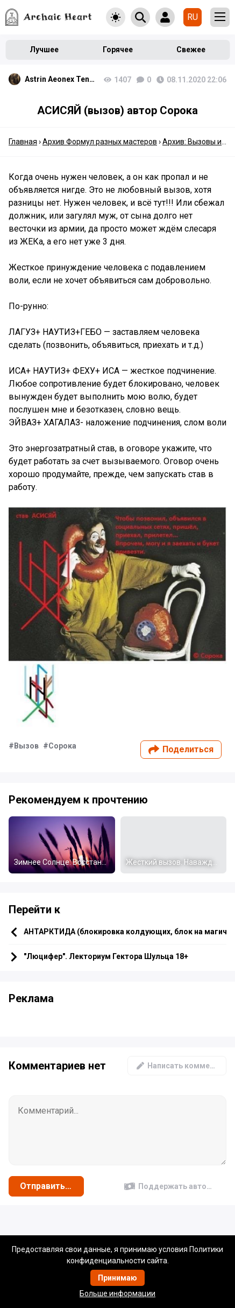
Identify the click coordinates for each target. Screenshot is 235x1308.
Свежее (190, 49)
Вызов (26, 746)
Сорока (62, 746)
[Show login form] (165, 17)
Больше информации (117, 1293)
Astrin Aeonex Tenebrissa (61, 79)
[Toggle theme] (115, 17)
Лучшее (44, 49)
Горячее (118, 49)
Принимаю (117, 1278)
